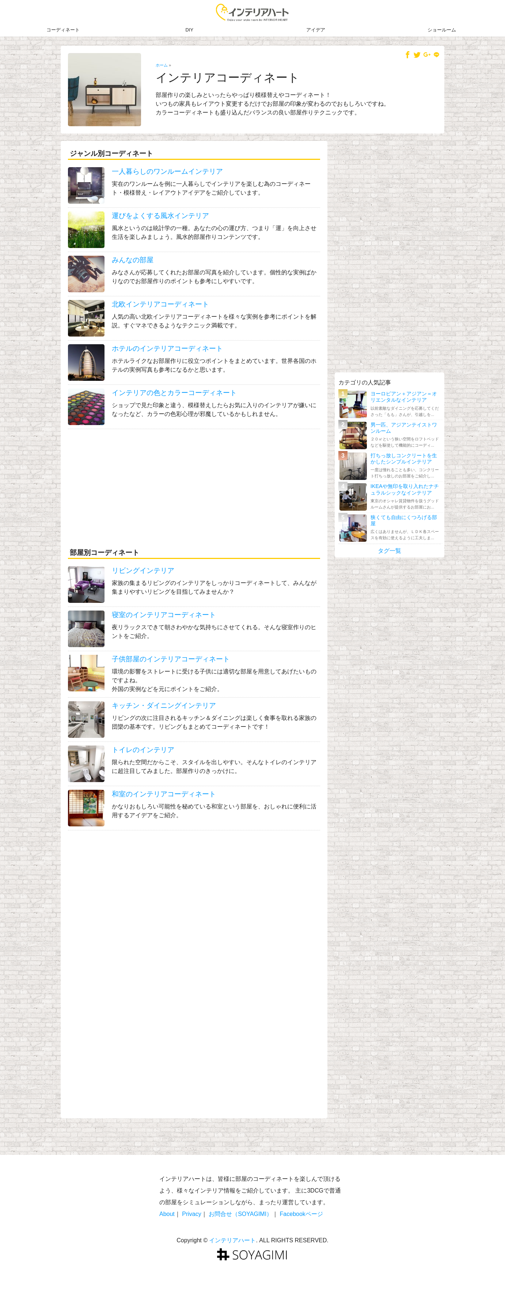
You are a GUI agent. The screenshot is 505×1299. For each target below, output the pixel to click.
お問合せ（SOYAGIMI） (240, 1214)
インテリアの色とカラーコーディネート (174, 393)
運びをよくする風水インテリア (160, 215)
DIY (189, 30)
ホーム (162, 65)
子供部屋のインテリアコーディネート (171, 659)
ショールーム (442, 30)
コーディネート (63, 30)
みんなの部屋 (132, 260)
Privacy (191, 1214)
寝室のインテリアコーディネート (164, 615)
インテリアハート (232, 1240)
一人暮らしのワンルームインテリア (167, 171)
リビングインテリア (143, 570)
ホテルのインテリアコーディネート (167, 348)
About (167, 1214)
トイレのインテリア (143, 750)
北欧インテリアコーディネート (160, 304)
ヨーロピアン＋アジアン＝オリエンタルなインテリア (404, 397)
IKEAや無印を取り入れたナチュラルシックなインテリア (405, 489)
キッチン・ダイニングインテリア (164, 705)
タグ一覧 (389, 551)
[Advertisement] (194, 484)
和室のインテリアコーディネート (164, 794)
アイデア (315, 30)
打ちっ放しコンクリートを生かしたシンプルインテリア (404, 459)
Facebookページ (301, 1214)
